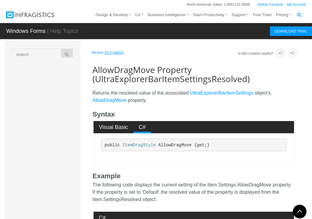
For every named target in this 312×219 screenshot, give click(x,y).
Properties (54, 122)
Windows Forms (25, 31)
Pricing (282, 14)
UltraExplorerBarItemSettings (221, 93)
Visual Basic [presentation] (113, 127)
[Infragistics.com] (36, 15)
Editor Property (64, 182)
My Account (296, 4)
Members (53, 89)
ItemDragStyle (139, 145)
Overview (53, 78)
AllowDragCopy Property (65, 135)
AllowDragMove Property (63, 151)
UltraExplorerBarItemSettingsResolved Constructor (61, 105)
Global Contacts (270, 4)
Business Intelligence (167, 14)
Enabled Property (58, 195)
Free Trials (262, 14)
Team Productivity (208, 14)
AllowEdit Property (59, 168)
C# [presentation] (142, 127)
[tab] (113, 127)
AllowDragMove (110, 100)
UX (137, 14)
